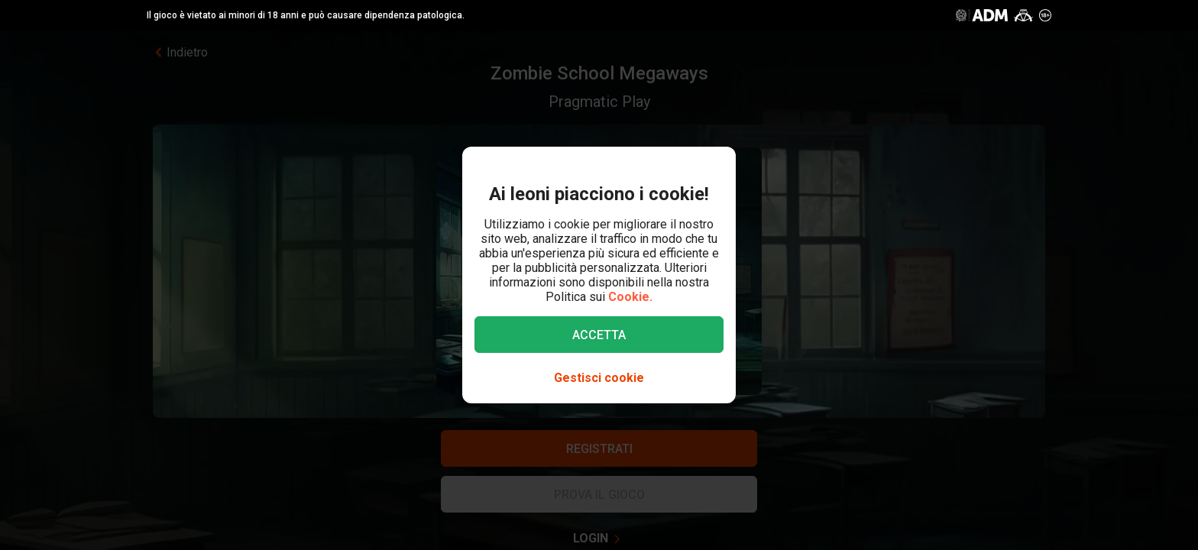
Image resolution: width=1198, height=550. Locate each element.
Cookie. (630, 297)
